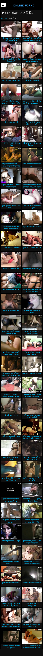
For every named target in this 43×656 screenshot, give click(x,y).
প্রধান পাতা (4, 18)
